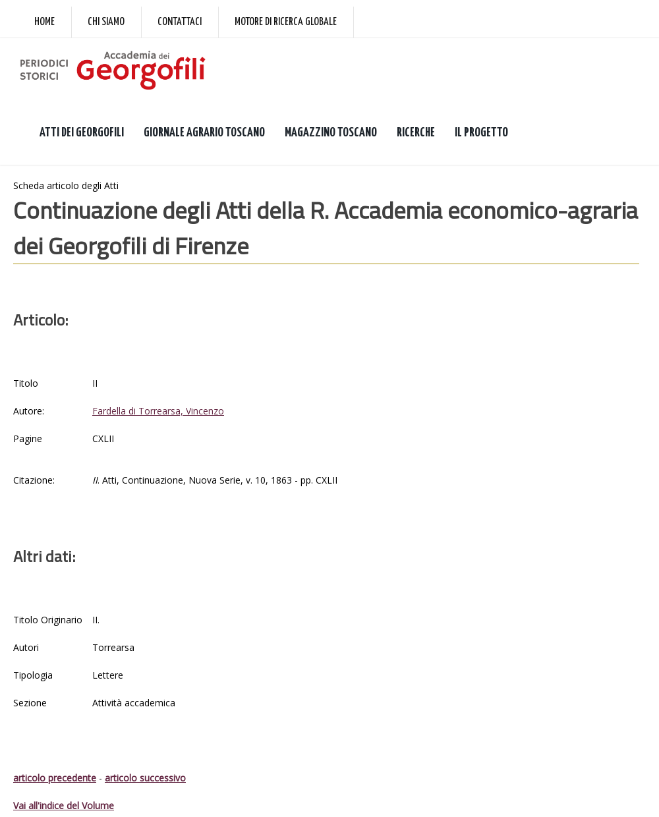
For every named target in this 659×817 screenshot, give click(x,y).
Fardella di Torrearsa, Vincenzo (158, 411)
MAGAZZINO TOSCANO (331, 133)
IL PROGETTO (481, 133)
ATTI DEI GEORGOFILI (82, 133)
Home (44, 22)
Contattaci (180, 22)
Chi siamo (106, 22)
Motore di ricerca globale (286, 22)
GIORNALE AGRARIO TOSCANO (204, 133)
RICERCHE (416, 133)
